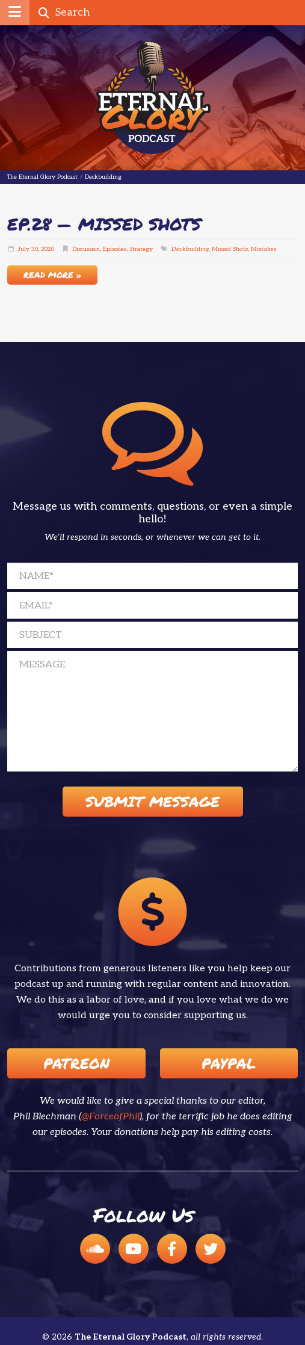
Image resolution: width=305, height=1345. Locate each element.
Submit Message (152, 801)
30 (34, 249)
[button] (14, 12)
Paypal (229, 1063)
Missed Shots (230, 249)
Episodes (114, 249)
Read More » (52, 274)
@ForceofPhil (110, 1116)
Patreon (76, 1063)
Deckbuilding (190, 249)
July (23, 249)
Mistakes (263, 249)
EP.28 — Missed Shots (104, 224)
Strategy (141, 249)
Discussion (86, 249)
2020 (47, 249)
